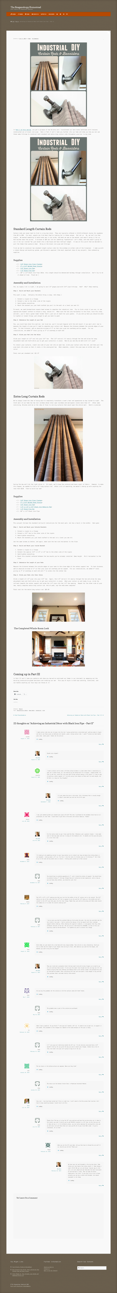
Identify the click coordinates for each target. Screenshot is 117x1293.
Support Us (43, 14)
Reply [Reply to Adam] (100, 888)
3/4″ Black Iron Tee (27, 268)
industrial (38, 710)
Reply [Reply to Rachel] (100, 825)
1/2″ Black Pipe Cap (27, 270)
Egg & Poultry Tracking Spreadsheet (22, 1267)
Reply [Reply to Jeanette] (100, 786)
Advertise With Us (49, 1267)
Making (17, 21)
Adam (29, 38)
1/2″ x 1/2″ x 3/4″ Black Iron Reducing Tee (35, 507)
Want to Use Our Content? (51, 1270)
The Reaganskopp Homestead (26, 7)
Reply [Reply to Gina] (100, 1111)
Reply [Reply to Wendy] (100, 911)
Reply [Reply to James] (100, 867)
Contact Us (47, 1268)
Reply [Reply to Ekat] (100, 999)
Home (13, 21)
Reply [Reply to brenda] (100, 744)
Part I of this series (23, 129)
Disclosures (51, 14)
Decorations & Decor (22, 710)
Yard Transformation (20, 715)
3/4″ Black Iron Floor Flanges (31, 264)
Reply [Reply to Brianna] (100, 761)
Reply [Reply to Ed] (100, 1036)
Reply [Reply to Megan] (100, 1155)
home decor (32, 710)
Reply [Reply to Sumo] (100, 957)
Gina (28, 1105)
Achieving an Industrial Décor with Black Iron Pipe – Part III (84, 715)
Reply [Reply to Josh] (100, 1074)
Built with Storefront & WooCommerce (20, 1286)
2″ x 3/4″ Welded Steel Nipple (31, 266)
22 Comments (35, 38)
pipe (43, 710)
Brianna (38, 757)
